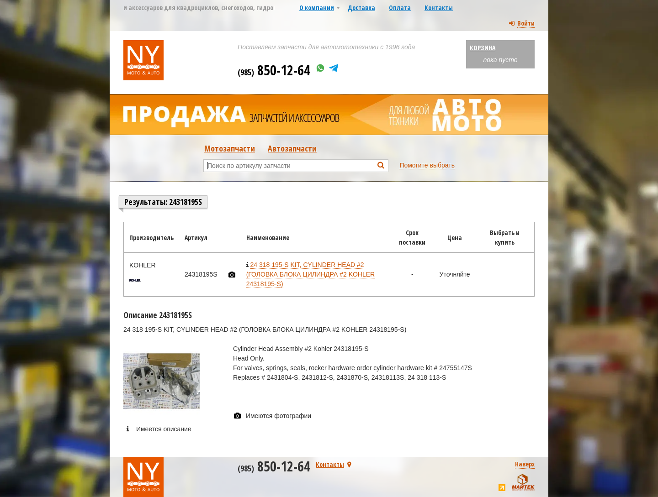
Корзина (482, 47)
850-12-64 (274, 70)
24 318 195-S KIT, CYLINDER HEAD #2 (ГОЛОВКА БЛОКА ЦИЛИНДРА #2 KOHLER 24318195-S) (310, 274)
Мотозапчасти (229, 148)
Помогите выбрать (427, 165)
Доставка (361, 7)
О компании (316, 7)
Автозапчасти (292, 148)
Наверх (525, 464)
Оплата (400, 7)
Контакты (439, 7)
